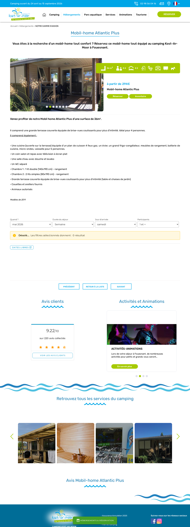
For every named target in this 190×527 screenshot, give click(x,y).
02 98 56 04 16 (148, 3)
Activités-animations (126, 348)
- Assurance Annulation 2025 (114, 516)
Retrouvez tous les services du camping (95, 398)
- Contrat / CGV (108, 521)
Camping (54, 14)
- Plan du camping (109, 524)
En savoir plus (124, 366)
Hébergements (71, 14)
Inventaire (140, 96)
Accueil (44, 14)
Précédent (69, 287)
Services (110, 14)
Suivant (121, 287)
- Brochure (105, 518)
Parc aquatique (93, 14)
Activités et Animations (141, 301)
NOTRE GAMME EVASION (46, 26)
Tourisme (141, 14)
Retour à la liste (95, 287)
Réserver (169, 14)
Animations (125, 14)
